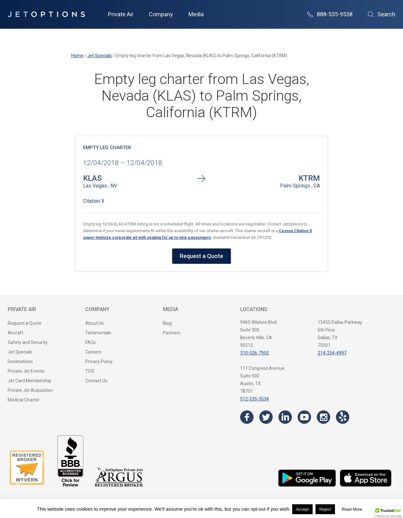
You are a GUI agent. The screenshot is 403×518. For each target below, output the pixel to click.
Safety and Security (28, 342)
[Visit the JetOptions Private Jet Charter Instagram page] (323, 417)
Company (161, 14)
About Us (94, 323)
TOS (89, 371)
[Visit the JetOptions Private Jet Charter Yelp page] (342, 417)
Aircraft (15, 332)
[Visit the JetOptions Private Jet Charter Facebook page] (247, 417)
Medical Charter (24, 399)
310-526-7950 (254, 352)
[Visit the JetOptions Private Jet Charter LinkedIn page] (285, 417)
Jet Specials (20, 351)
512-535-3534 (254, 398)
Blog (167, 323)
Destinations (20, 361)
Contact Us (96, 380)
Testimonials (98, 332)
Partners (171, 332)
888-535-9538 (330, 14)
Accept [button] (302, 509)
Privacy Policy (99, 361)
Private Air (120, 14)
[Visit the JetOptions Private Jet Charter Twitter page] (266, 417)
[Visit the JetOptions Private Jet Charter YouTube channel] (304, 417)
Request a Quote (201, 256)
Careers (93, 351)
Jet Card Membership (29, 380)
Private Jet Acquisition (30, 390)
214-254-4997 (332, 352)
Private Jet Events (26, 371)
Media (196, 14)
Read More (352, 509)
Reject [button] (325, 509)
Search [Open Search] (381, 14)
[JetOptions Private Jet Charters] (46, 14)
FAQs (90, 342)
